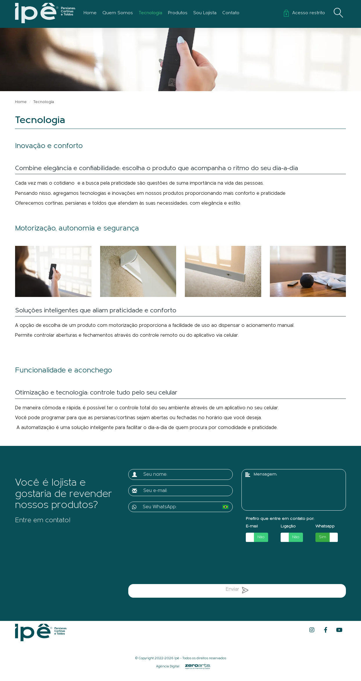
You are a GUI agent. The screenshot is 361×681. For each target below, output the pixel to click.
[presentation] (189, 564)
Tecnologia (150, 13)
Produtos (177, 13)
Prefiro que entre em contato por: (280, 519)
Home (90, 13)
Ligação (288, 526)
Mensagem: (265, 474)
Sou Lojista (204, 13)
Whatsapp (325, 526)
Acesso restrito (304, 13)
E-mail (252, 526)
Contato (230, 13)
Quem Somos (117, 13)
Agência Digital (167, 666)
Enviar (237, 591)
